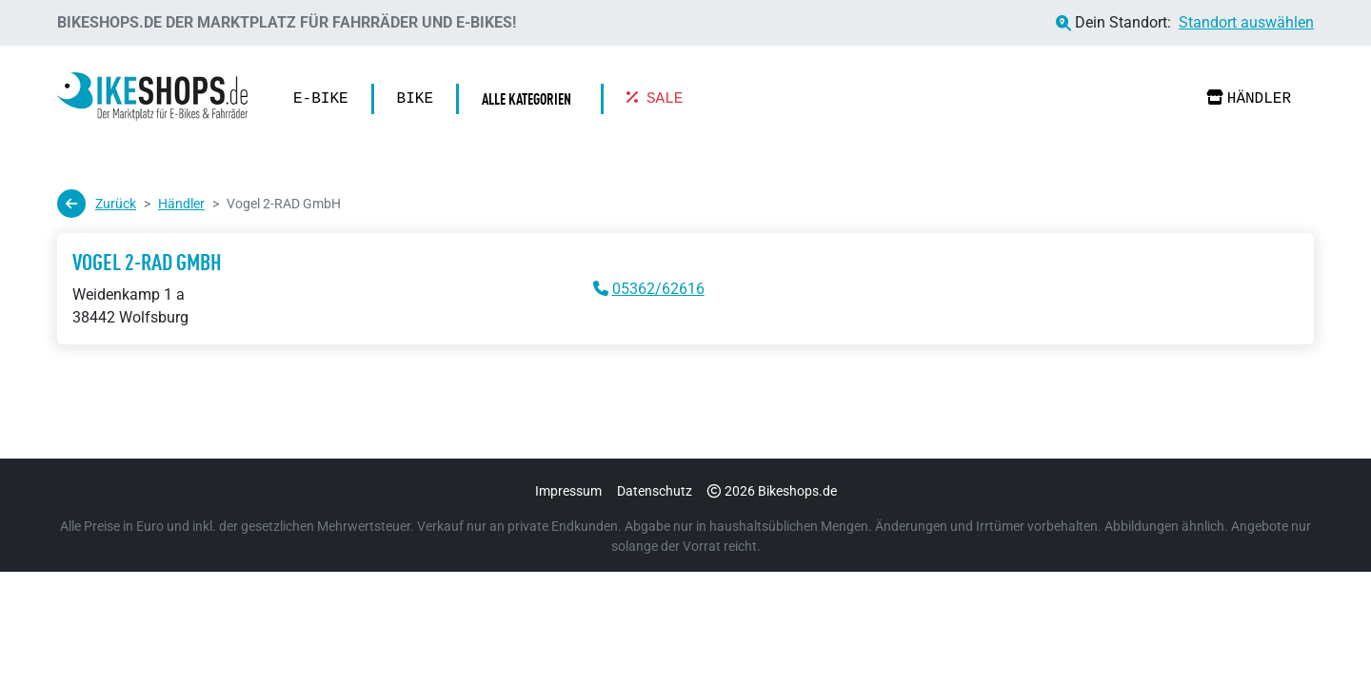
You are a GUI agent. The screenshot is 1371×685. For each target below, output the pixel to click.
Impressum (568, 491)
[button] (531, 99)
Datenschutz (654, 491)
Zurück (96, 203)
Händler (1248, 98)
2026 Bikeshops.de (772, 491)
